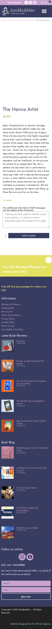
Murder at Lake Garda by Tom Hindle (30, 362)
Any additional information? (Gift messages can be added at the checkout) (24, 209)
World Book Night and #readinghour (27, 509)
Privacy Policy (7, 318)
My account (7, 311)
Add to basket (29, 235)
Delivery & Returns (10, 304)
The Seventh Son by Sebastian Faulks (30, 402)
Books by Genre (14, 20)
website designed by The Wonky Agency (30, 623)
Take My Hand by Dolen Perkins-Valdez (31, 422)
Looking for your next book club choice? (31, 469)
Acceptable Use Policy (12, 329)
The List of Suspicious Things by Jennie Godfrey (31, 382)
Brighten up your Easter (27, 527)
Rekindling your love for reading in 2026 (33, 449)
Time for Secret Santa (26, 487)
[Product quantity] (7, 236)
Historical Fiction (28, 20)
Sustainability (7, 308)
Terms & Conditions (11, 315)
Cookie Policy (8, 322)
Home (3, 20)
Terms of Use (7, 325)
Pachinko (21, 341)
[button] (26, 2)
